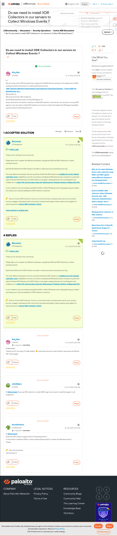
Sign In (95, 4)
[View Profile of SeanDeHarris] (18, 424)
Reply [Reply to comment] (76, 219)
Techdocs (69, 513)
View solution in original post (17, 210)
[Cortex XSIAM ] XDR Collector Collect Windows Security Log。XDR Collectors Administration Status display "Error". (102, 196)
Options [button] (107, 32)
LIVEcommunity (10, 31)
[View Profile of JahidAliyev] (17, 384)
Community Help (72, 498)
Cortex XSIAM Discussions (101, 183)
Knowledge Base (72, 508)
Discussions (25, 31)
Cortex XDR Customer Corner (29, 204)
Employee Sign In (107, 4)
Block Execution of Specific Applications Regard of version (102, 228)
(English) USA (72, 4)
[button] (98, 526)
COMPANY (9, 488)
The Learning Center (74, 503)
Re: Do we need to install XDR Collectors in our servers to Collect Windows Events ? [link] (39, 33)
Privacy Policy (59, 529)
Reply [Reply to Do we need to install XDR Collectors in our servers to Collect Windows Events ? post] (76, 117)
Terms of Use (40, 498)
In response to (22, 345)
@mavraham (12, 392)
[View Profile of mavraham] (16, 141)
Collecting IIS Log (98, 241)
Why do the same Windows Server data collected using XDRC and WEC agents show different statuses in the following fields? (102, 174)
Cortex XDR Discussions (101, 218)
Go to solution (45, 66)
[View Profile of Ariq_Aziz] (16, 72)
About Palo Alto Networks (16, 493)
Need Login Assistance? (103, 29)
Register (85, 4)
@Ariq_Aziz (14, 149)
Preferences (103, 532)
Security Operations (42, 31)
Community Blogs (73, 493)
